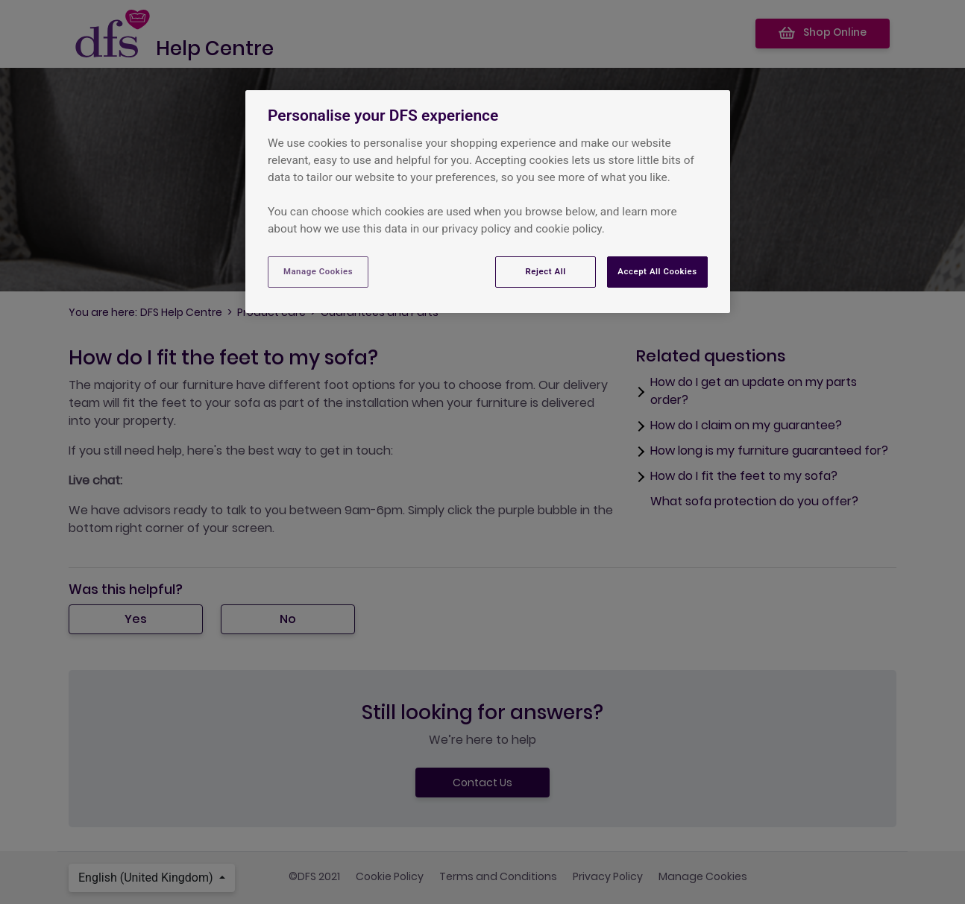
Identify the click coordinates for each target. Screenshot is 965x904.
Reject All (546, 271)
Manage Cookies (318, 271)
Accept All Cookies (657, 271)
